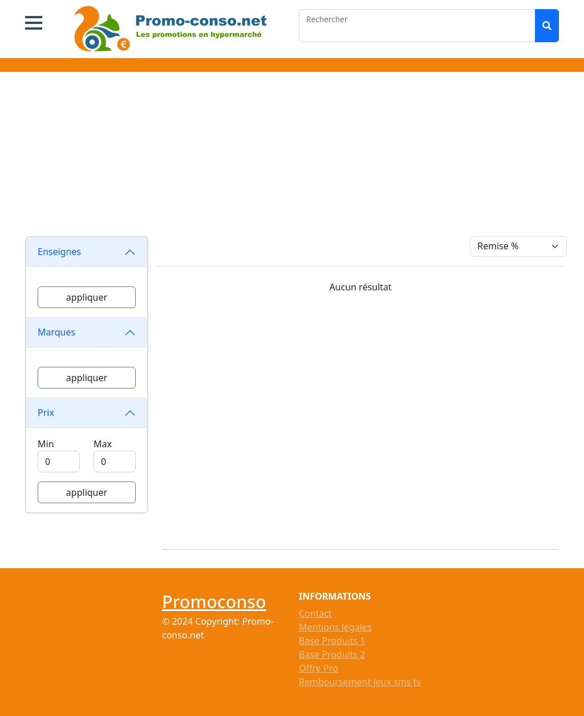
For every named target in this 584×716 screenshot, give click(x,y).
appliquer (86, 297)
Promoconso (214, 601)
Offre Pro (318, 668)
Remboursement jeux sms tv (360, 681)
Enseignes (59, 251)
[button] (33, 23)
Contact (315, 613)
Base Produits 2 (332, 654)
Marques (56, 332)
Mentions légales (335, 627)
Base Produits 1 (332, 640)
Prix (46, 412)
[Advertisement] (292, 156)
